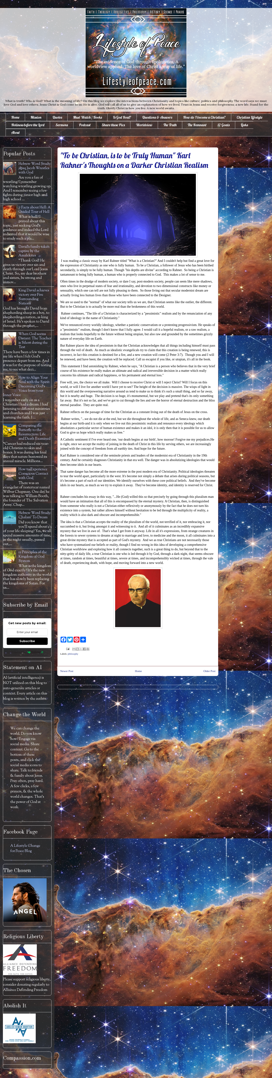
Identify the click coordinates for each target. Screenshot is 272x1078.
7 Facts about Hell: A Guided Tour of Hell (34, 210)
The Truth (170, 125)
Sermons (61, 125)
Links (244, 125)
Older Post (209, 671)
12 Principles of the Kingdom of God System (32, 557)
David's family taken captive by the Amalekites (34, 251)
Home (15, 117)
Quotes (57, 117)
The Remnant (197, 125)
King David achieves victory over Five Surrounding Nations (33, 297)
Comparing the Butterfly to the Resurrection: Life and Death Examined (34, 432)
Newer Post (66, 671)
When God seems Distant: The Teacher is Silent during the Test (34, 341)
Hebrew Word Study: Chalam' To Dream (34, 515)
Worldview (144, 125)
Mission (35, 117)
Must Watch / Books (87, 117)
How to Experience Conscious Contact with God (33, 474)
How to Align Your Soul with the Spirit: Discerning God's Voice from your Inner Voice (26, 386)
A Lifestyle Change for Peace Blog (25, 848)
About (15, 132)
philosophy (73, 653)
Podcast (85, 125)
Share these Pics (113, 125)
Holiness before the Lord (27, 125)
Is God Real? (122, 117)
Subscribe (27, 641)
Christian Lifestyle (249, 117)
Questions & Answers (157, 117)
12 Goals (224, 125)
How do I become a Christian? (204, 117)
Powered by (27, 652)
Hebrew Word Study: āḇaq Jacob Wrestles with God (34, 168)
